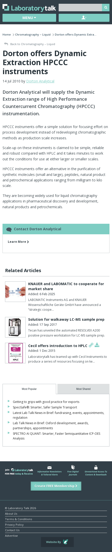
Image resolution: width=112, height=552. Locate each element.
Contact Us (12, 529)
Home (7, 34)
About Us (11, 513)
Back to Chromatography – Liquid (29, 44)
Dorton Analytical (40, 81)
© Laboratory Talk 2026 (20, 507)
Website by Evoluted (57, 542)
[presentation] (29, 389)
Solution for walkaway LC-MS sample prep (66, 319)
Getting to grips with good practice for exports (46, 402)
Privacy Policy (14, 524)
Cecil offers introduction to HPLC (57, 345)
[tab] (29, 389)
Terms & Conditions (18, 518)
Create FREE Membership (56, 486)
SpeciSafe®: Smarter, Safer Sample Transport (45, 407)
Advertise (11, 535)
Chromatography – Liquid (33, 34)
